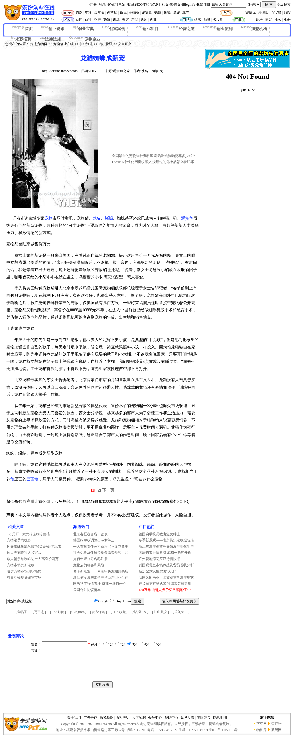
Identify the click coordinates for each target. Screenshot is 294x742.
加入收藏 (119, 612)
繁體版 (175, 5)
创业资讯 (52, 28)
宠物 (49, 218)
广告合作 (90, 723)
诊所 (144, 20)
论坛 (259, 20)
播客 (277, 20)
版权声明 (122, 723)
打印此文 (160, 612)
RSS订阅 (203, 5)
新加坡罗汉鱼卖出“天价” (157, 571)
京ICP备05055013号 (223, 735)
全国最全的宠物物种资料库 (132, 156)
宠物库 (250, 13)
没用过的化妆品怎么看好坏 (173, 162)
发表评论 (98, 612)
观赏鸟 (112, 13)
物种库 (261, 735)
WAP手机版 (159, 5)
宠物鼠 (147, 13)
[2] (98, 490)
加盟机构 (254, 28)
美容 (125, 20)
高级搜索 (284, 5)
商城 (207, 20)
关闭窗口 (181, 612)
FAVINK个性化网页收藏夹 (132, 162)
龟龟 (123, 13)
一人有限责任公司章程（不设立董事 (100, 546)
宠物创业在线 (63, 44)
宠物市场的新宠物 (20, 565)
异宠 (176, 13)
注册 (93, 5)
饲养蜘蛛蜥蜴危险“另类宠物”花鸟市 (34, 546)
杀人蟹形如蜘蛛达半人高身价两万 (33, 559)
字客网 (261, 729)
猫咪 (79, 13)
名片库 (218, 20)
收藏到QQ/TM (138, 5)
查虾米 (276, 729)
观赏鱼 (99, 13)
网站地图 (220, 723)
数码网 (276, 735)
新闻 (79, 20)
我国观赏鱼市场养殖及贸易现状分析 (166, 565)
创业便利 (218, 28)
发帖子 (22, 612)
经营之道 (181, 28)
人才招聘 (139, 723)
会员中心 (155, 723)
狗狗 (88, 13)
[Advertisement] (155, 116)
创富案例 (113, 28)
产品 (134, 20)
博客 (268, 20)
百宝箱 (276, 13)
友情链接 (203, 723)
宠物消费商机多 (19, 540)
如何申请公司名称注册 (90, 559)
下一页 (108, 490)
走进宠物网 (38, 44)
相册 (287, 20)
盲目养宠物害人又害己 (24, 553)
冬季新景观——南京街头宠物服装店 (100, 571)
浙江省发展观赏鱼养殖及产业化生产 (100, 578)
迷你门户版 (116, 5)
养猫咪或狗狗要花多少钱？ (175, 156)
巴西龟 (32, 479)
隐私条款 (106, 723)
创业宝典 (83, 28)
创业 (153, 20)
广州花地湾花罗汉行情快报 (159, 559)
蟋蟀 (157, 13)
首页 (22, 28)
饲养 (97, 20)
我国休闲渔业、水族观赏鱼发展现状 (166, 578)
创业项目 (146, 28)
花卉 (185, 13)
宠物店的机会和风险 (88, 565)
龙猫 (97, 218)
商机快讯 (106, 44)
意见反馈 (187, 723)
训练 (116, 20)
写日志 (39, 612)
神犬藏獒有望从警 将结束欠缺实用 (165, 584)
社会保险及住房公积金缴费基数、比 (100, 553)
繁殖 (106, 20)
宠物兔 (134, 13)
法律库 (263, 13)
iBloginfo (188, 5)
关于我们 (74, 723)
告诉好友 (140, 612)
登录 (102, 5)
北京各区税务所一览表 (90, 534)
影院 (287, 13)
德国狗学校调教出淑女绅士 (94, 540)
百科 (88, 20)
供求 (197, 20)
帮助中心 (171, 723)
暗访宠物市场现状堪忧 (24, 571)
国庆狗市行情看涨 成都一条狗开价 (99, 584)
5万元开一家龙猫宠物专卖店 (28, 534)
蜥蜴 (167, 13)
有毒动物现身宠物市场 (24, 578)
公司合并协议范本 (87, 590)
